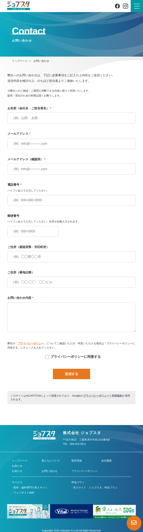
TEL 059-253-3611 (74, 443)
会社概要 (106, 460)
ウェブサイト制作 (24, 492)
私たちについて (51, 460)
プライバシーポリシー (31, 343)
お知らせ (17, 465)
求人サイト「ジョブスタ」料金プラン (95, 487)
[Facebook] (117, 6)
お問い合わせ (49, 470)
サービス (17, 482)
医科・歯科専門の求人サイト (30, 487)
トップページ (20, 60)
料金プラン (78, 482)
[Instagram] (125, 6)
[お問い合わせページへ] (134, 523)
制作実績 (77, 460)
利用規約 (117, 395)
